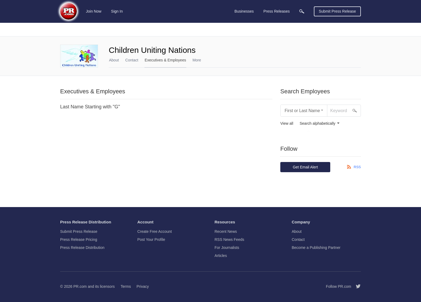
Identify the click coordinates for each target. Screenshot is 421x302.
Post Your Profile (151, 239)
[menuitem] (301, 11)
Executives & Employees (165, 60)
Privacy (142, 286)
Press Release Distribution (82, 247)
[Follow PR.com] (356, 286)
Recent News (226, 231)
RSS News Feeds (229, 239)
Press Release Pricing (78, 239)
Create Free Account (154, 231)
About (114, 60)
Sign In (117, 11)
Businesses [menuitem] (244, 11)
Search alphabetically (317, 123)
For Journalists (227, 247)
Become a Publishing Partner (316, 247)
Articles (221, 255)
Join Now (93, 11)
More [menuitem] (197, 60)
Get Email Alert (305, 167)
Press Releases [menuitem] (276, 11)
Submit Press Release (337, 11)
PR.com (80, 286)
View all (286, 123)
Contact (131, 60)
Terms (126, 286)
